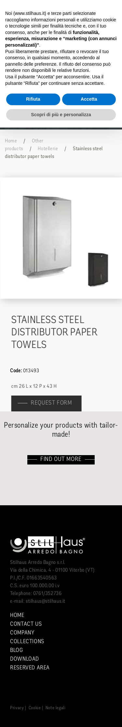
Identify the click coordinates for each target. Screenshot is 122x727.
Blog (16, 650)
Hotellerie (48, 148)
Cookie (35, 708)
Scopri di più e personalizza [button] (61, 114)
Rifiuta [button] (33, 99)
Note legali (56, 708)
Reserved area (30, 668)
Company (22, 633)
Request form (54, 403)
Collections (27, 642)
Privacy (17, 708)
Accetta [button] (89, 99)
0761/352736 (47, 593)
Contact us (26, 624)
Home (11, 141)
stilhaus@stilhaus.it (45, 601)
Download (24, 659)
